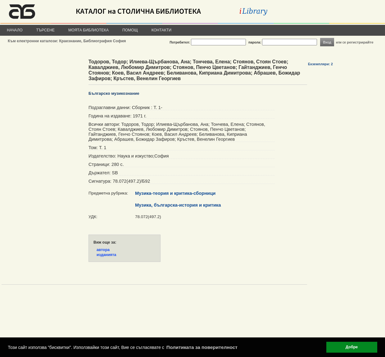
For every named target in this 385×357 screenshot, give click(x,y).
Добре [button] (352, 347)
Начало (15, 30)
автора (103, 250)
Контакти (161, 30)
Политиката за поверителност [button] (202, 347)
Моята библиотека (88, 30)
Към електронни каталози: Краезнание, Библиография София (67, 41)
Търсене (45, 30)
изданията (106, 255)
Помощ (130, 30)
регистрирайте (360, 42)
